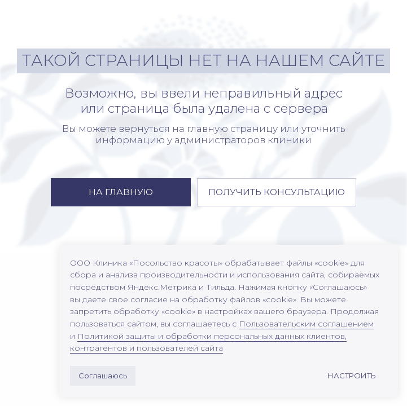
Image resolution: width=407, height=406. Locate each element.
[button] (276, 192)
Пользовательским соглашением (306, 324)
